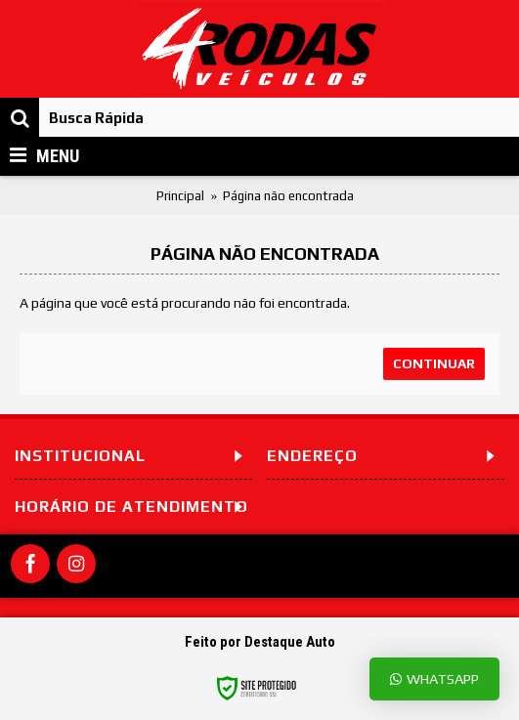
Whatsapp (434, 678)
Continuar (434, 363)
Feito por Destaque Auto (260, 642)
